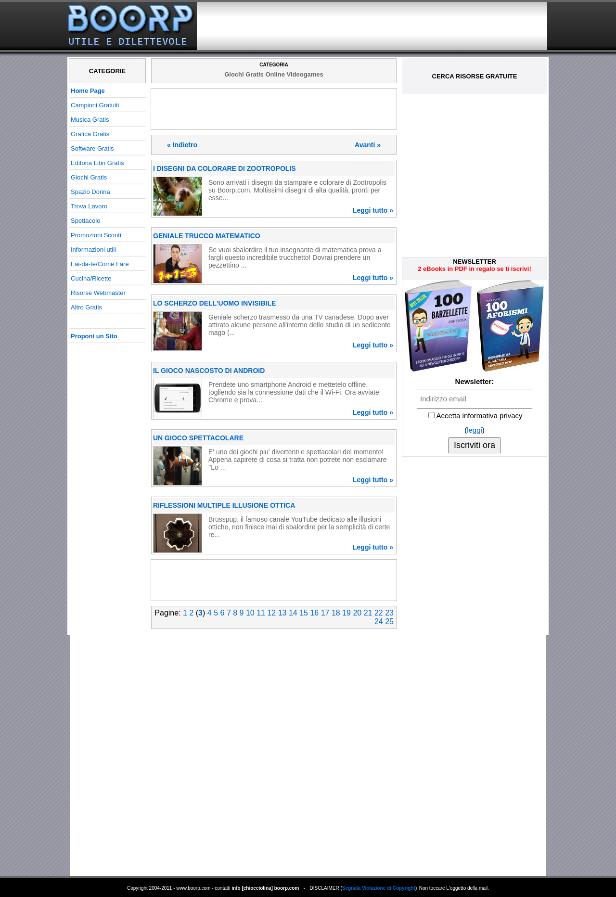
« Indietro (182, 145)
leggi (474, 430)
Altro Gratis (86, 307)
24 (378, 621)
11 (261, 613)
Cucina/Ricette (91, 278)
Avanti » (368, 145)
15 (303, 613)
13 (282, 613)
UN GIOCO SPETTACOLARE (198, 438)
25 (389, 621)
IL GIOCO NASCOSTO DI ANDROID (209, 370)
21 (368, 613)
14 (293, 613)
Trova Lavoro (89, 206)
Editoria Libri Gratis (97, 163)
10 (250, 613)
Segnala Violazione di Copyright (378, 888)
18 (336, 613)
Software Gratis (92, 148)
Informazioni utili (93, 249)
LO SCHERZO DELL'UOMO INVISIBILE (214, 303)
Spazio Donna (90, 191)
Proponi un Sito (94, 336)
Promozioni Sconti (96, 235)
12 (271, 613)
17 (325, 613)
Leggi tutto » (373, 210)
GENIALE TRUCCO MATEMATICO (206, 236)
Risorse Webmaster (98, 292)
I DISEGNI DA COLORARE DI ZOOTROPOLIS (224, 168)
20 (357, 613)
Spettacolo (85, 220)
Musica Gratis (90, 119)
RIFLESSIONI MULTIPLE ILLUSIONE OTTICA (224, 505)
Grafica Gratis (90, 134)
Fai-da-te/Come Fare (100, 264)
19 (346, 613)
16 (314, 613)
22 (378, 613)
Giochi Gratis (89, 177)
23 (389, 613)
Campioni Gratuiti (95, 105)
